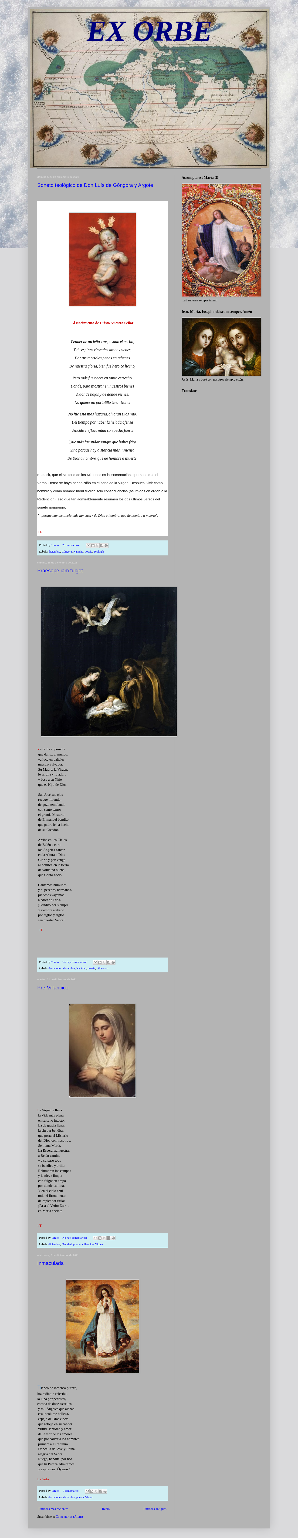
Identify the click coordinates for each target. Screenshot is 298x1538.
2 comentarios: (71, 545)
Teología (99, 551)
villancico (102, 968)
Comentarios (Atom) (69, 1516)
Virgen (99, 1244)
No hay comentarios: (75, 962)
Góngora (67, 551)
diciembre (54, 551)
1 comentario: (70, 1490)
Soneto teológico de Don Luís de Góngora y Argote (95, 185)
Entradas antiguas (154, 1509)
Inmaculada (50, 1263)
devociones (55, 968)
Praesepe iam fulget (60, 570)
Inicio (106, 1509)
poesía (88, 551)
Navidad (78, 551)
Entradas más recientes (53, 1509)
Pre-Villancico (52, 988)
